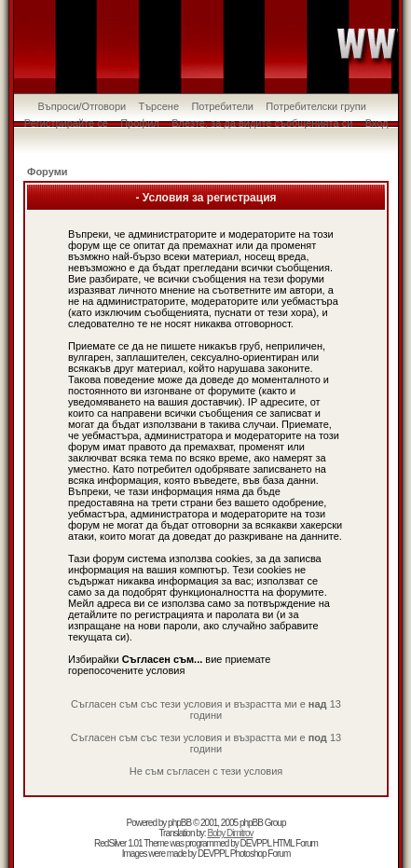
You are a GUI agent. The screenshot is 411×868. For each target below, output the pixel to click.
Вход (377, 123)
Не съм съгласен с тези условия (206, 771)
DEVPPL (255, 843)
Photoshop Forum (260, 853)
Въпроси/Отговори (81, 106)
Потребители (222, 106)
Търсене (159, 106)
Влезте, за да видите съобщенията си (261, 123)
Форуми (47, 171)
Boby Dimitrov (230, 833)
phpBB (179, 823)
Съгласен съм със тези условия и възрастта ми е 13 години (206, 709)
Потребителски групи (316, 106)
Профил (139, 123)
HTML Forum (295, 843)
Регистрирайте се (66, 123)
